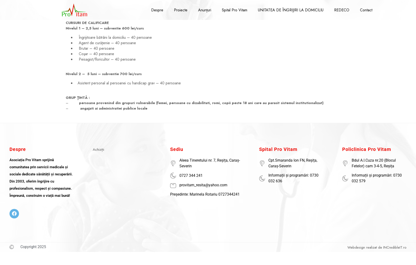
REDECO (341, 8)
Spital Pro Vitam (234, 8)
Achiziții (98, 149)
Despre (157, 8)
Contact (366, 8)
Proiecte (180, 8)
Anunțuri (204, 8)
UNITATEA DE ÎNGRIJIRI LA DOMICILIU (290, 8)
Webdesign (356, 247)
